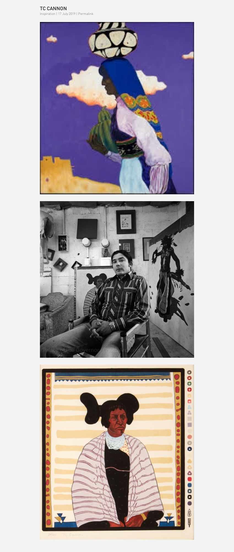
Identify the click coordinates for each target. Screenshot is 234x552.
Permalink (85, 14)
